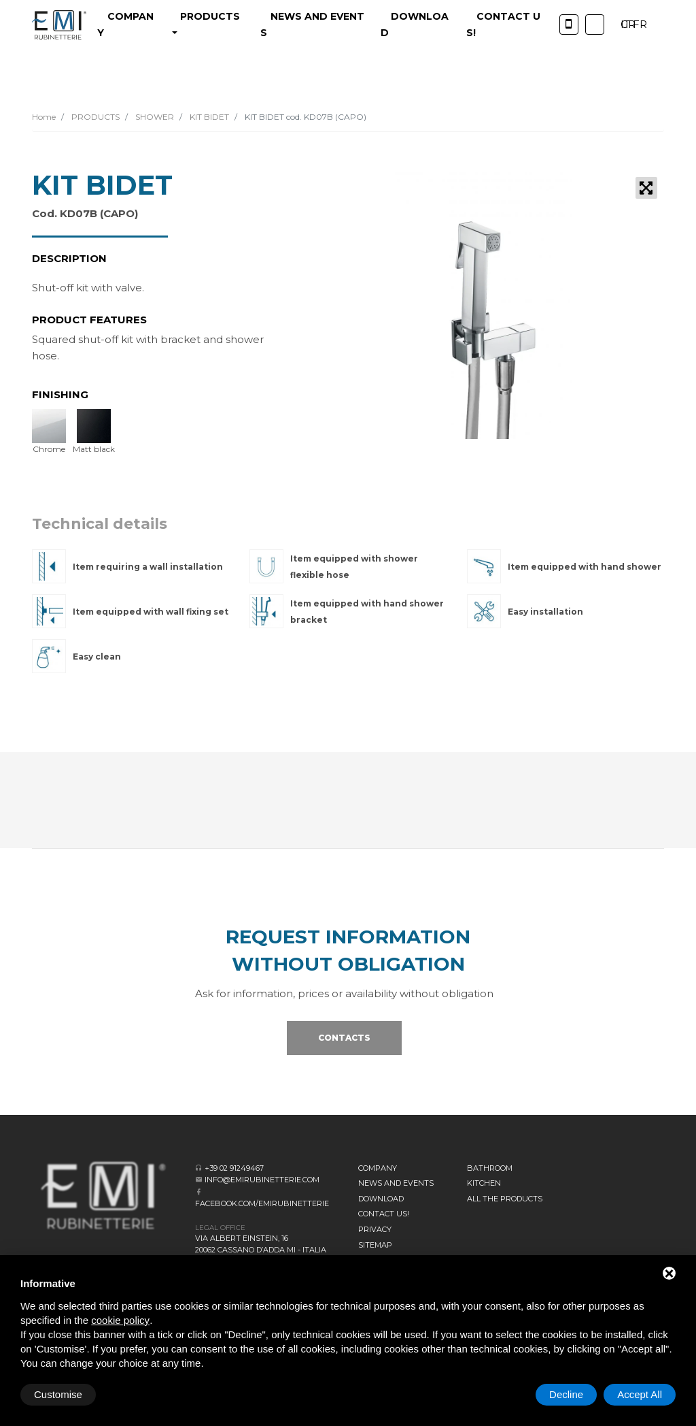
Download (381, 1198)
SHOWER (153, 117)
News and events (396, 1183)
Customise (58, 1394)
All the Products (504, 1198)
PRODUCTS (94, 117)
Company (377, 1168)
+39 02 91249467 (234, 1168)
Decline (566, 1394)
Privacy (375, 1229)
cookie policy (120, 1320)
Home (44, 117)
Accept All (639, 1394)
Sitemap (375, 1245)
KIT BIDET (208, 117)
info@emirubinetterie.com (262, 1179)
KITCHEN (484, 1183)
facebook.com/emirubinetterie (262, 1203)
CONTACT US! (383, 1213)
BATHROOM (489, 1168)
